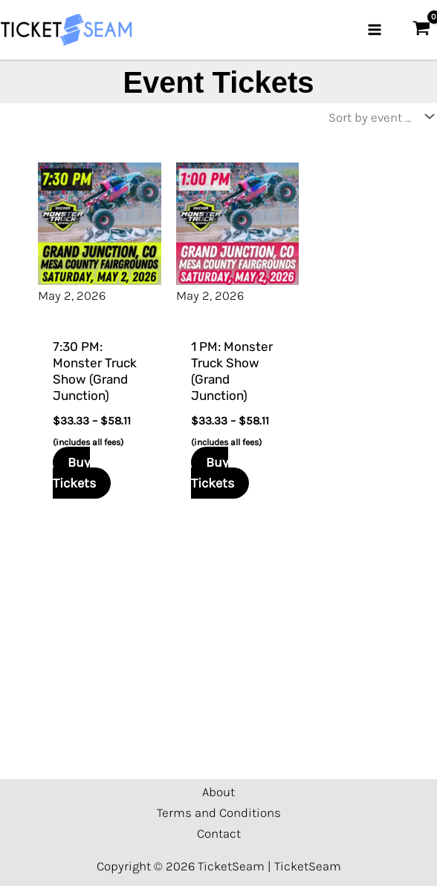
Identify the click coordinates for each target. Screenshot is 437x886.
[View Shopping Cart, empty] (421, 29)
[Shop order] (377, 117)
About (218, 791)
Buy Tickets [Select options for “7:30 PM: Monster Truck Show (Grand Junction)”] (74, 472)
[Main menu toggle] (374, 30)
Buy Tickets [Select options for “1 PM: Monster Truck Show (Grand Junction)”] (212, 472)
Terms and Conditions (219, 812)
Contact (219, 833)
